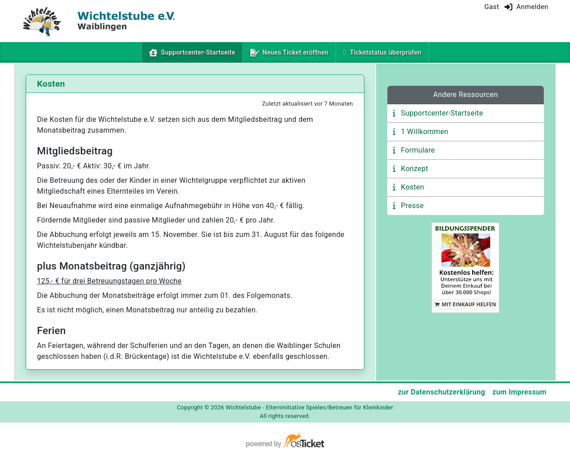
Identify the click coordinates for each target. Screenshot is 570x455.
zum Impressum (519, 392)
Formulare (418, 150)
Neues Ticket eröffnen (295, 52)
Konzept (414, 168)
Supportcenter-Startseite (200, 51)
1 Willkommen (424, 131)
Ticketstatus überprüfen (386, 52)
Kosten (412, 187)
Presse (412, 205)
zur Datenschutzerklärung (441, 392)
